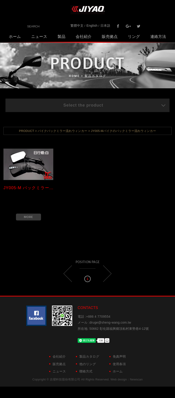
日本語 (105, 25)
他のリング (87, 364)
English (92, 25)
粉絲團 (36, 316)
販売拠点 (110, 36)
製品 (62, 36)
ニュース (39, 36)
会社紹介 (83, 36)
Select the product (114, 105)
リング (134, 36)
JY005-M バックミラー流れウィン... (28, 188)
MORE (28, 217)
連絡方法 (158, 36)
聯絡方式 (85, 371)
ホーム (15, 36)
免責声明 (119, 356)
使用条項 (119, 364)
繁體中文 (76, 25)
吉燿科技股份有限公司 (87, 10)
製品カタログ (89, 356)
